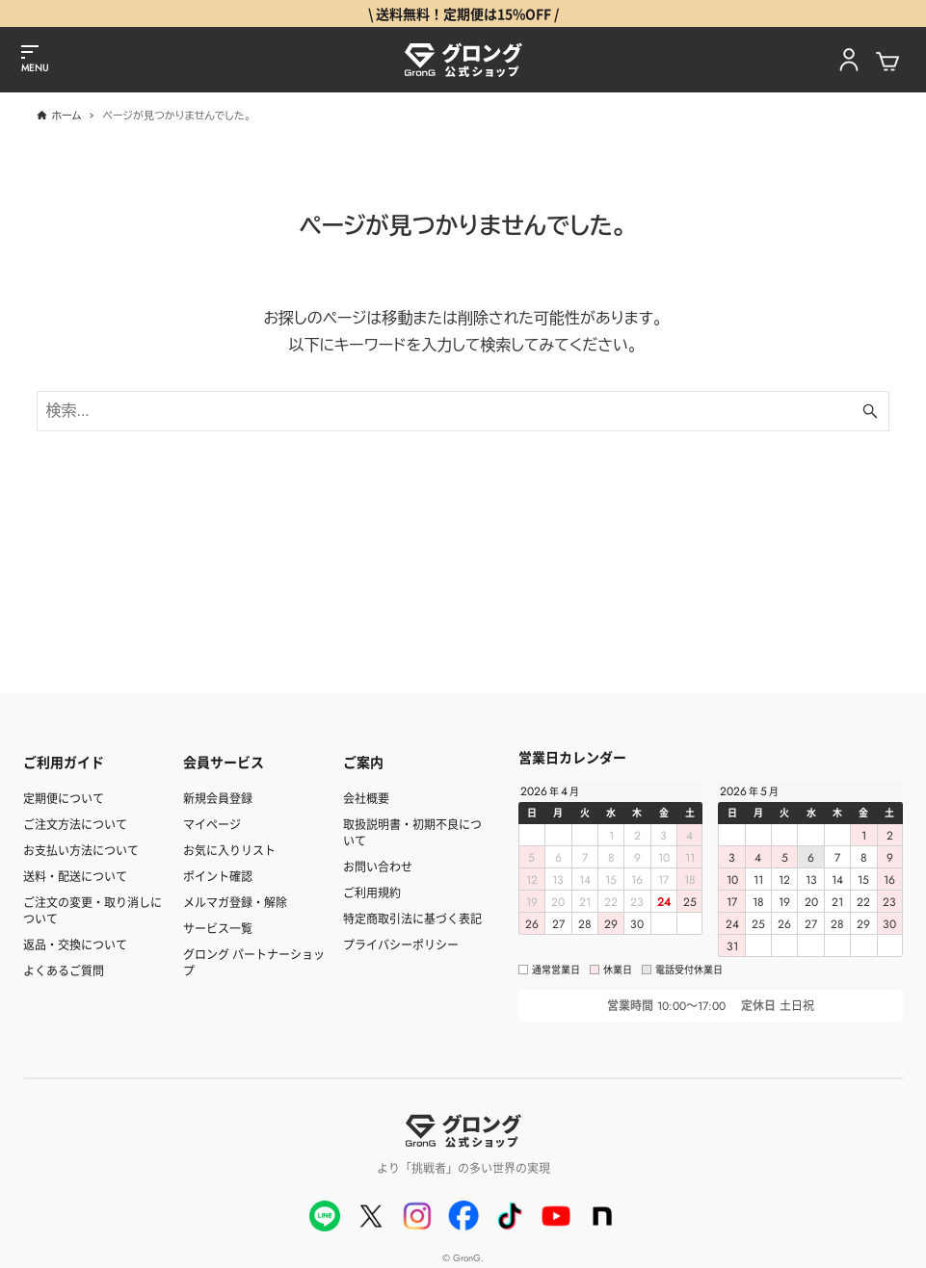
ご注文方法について (75, 823)
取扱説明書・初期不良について (412, 831)
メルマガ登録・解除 (235, 901)
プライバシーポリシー (401, 944)
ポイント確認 (217, 875)
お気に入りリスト (229, 849)
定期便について (63, 797)
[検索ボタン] (870, 411)
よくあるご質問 (63, 970)
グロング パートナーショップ (254, 961)
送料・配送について (75, 875)
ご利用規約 (372, 892)
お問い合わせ (377, 866)
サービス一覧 (217, 927)
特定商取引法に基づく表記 (412, 918)
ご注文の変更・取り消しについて (92, 909)
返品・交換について (75, 944)
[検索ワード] (462, 411)
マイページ (212, 823)
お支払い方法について (81, 849)
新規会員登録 (217, 797)
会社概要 (366, 797)
